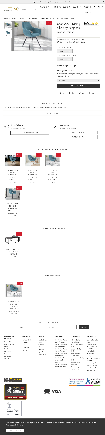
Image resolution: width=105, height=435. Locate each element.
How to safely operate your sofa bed (77, 368)
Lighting (24, 350)
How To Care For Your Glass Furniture (61, 354)
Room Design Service (93, 363)
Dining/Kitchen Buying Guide (75, 354)
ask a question (78, 133)
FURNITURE (57, 7)
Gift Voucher (90, 353)
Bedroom (25, 345)
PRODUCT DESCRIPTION (52, 104)
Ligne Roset (41, 352)
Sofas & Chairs (26, 340)
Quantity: (60, 65)
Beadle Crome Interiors (42, 341)
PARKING (87, 7)
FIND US (88, 12)
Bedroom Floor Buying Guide (77, 359)
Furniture (24, 342)
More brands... (42, 354)
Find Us (6, 349)
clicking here (18, 425)
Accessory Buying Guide (76, 350)
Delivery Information (93, 365)
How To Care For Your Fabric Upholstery (61, 341)
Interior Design (91, 351)
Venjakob (41, 349)
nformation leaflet (64, 76)
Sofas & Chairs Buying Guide (75, 341)
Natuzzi (40, 347)
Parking (89, 356)
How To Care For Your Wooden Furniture (61, 345)
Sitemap (6, 359)
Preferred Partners (9, 342)
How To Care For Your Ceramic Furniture (61, 350)
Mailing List (7, 356)
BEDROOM (67, 7)
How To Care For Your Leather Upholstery (61, 365)
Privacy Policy (91, 370)
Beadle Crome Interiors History (11, 345)
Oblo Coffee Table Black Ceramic (12, 251)
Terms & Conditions (92, 368)
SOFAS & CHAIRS (44, 7)
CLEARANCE (77, 7)
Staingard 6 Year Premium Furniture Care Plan (92, 346)
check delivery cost (30, 133)
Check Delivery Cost (63, 39)
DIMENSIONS (52, 113)
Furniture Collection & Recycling (93, 359)
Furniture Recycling (64, 42)
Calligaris (41, 344)
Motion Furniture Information (75, 363)
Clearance (25, 347)
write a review (78, 137)
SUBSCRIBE (84, 327)
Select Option (65, 51)
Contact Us (7, 351)
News (6, 354)
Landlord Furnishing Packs (92, 341)
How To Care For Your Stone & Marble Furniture (61, 360)
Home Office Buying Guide (77, 345)
